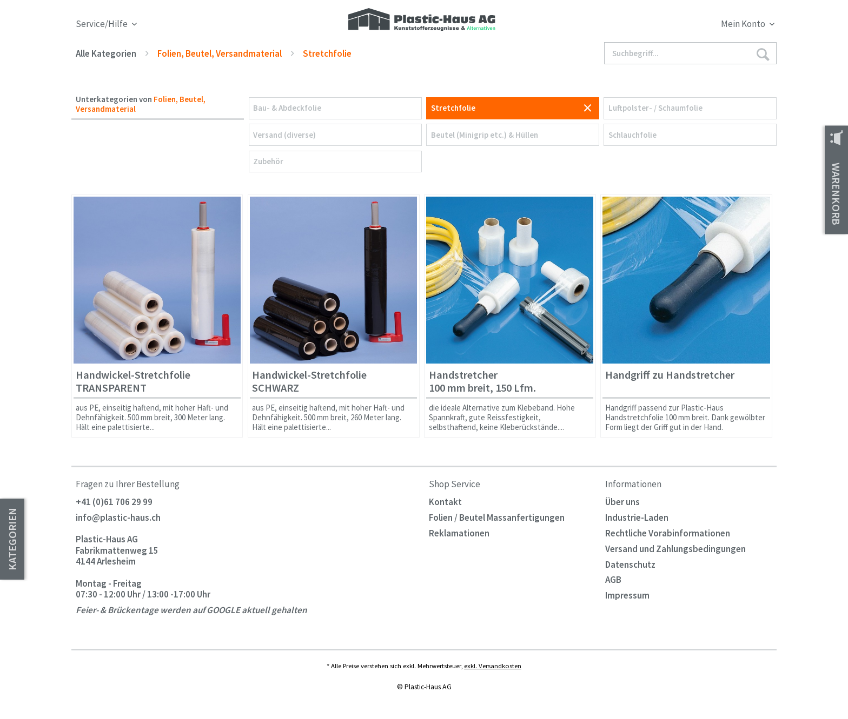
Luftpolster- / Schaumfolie (655, 108)
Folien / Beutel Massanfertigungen (497, 517)
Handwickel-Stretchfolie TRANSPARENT (133, 381)
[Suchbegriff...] (690, 53)
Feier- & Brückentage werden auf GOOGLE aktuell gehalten (191, 610)
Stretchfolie (453, 108)
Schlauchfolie (632, 135)
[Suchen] (762, 53)
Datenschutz (630, 564)
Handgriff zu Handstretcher (669, 375)
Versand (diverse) (284, 135)
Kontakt (445, 502)
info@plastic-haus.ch (118, 517)
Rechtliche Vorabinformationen (667, 533)
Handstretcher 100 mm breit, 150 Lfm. (482, 381)
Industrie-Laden (636, 517)
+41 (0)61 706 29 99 (114, 502)
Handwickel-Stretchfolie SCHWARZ (309, 381)
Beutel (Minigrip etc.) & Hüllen (484, 135)
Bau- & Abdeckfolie (287, 108)
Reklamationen (459, 533)
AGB (613, 580)
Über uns (622, 502)
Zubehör (268, 161)
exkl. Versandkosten (492, 665)
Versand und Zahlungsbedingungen (675, 549)
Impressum (627, 595)
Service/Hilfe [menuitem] (102, 24)
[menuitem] (688, 25)
